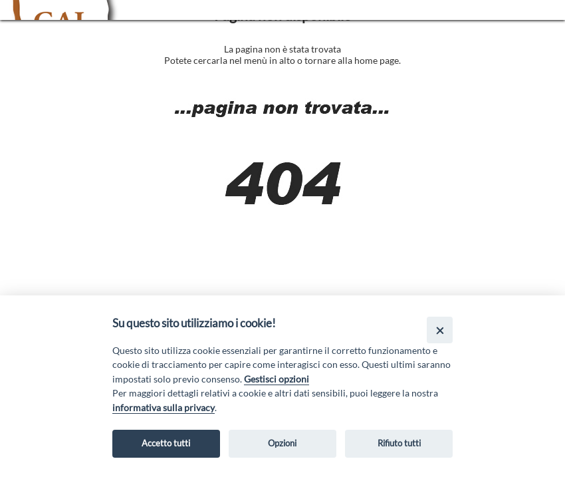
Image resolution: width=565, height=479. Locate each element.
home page (376, 60)
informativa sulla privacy (163, 407)
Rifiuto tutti (399, 443)
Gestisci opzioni (276, 379)
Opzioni (282, 443)
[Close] (440, 330)
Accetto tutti (166, 443)
